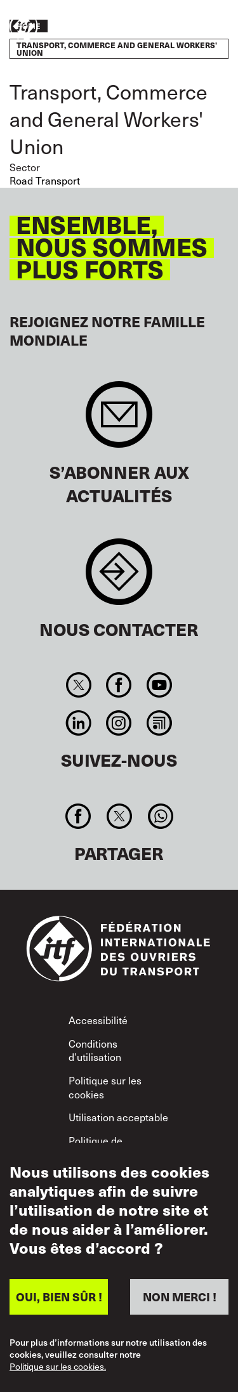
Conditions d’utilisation (95, 1050)
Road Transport (45, 180)
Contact (119, 578)
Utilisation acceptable (118, 1117)
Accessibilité (98, 1020)
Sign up (119, 420)
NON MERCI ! (179, 1296)
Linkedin (79, 723)
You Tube (159, 685)
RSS (159, 723)
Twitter (79, 685)
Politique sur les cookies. (58, 1366)
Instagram (119, 723)
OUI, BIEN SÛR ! (59, 1296)
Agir (191, 27)
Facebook (119, 685)
